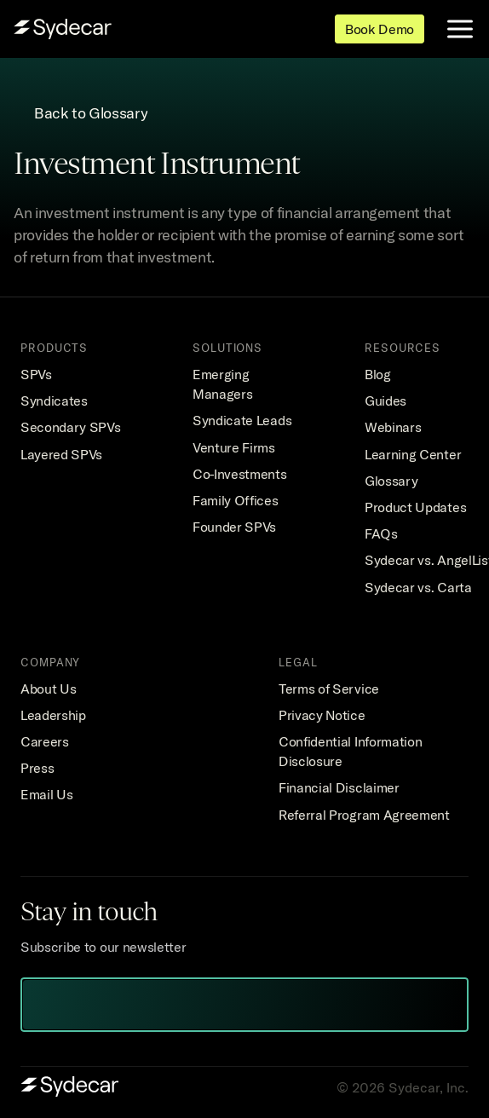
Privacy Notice (322, 714)
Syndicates (54, 400)
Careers (44, 741)
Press (37, 767)
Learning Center (413, 454)
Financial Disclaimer (339, 787)
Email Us (46, 794)
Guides (385, 400)
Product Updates (415, 507)
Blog (378, 374)
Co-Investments (240, 473)
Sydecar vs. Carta (418, 587)
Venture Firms (234, 447)
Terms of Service (329, 688)
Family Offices (236, 500)
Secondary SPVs (70, 426)
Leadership (53, 714)
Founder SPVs (234, 526)
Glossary (391, 480)
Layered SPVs (61, 454)
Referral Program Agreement (364, 814)
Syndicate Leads (242, 420)
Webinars (393, 426)
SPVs (36, 374)
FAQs (381, 533)
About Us (48, 688)
